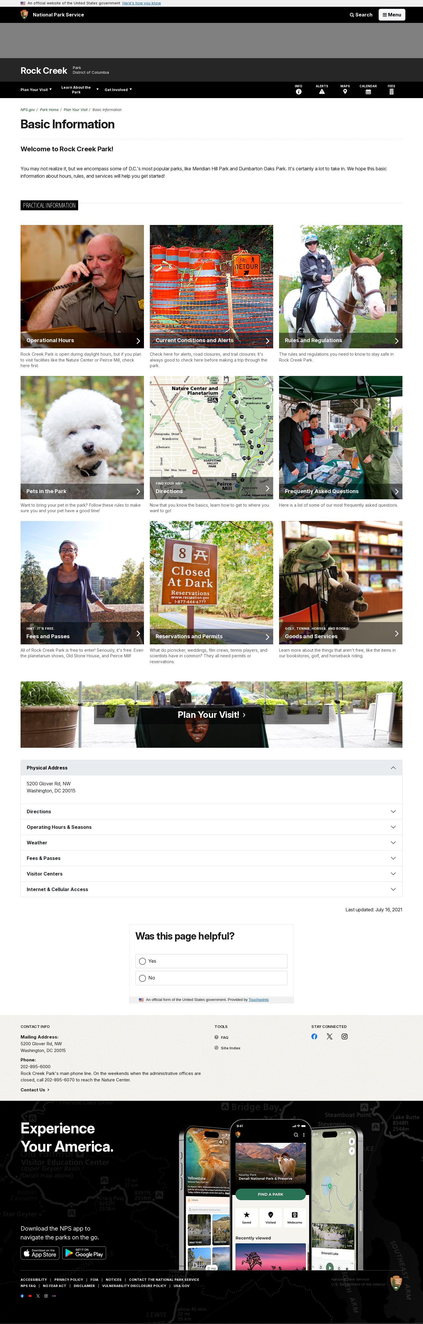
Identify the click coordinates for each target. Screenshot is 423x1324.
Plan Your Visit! (208, 714)
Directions (39, 811)
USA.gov (181, 1286)
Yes (152, 961)
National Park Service (350, 1279)
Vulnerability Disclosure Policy (134, 1286)
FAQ (221, 1037)
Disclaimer (84, 1286)
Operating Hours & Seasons (59, 827)
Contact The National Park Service (164, 1280)
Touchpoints (259, 999)
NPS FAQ (28, 1286)
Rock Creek (44, 71)
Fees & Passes (44, 858)
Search (361, 15)
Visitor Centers (45, 874)
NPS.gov (28, 109)
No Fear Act (54, 1286)
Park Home (49, 109)
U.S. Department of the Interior (358, 1284)
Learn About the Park (80, 89)
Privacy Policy (68, 1280)
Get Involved (118, 90)
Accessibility (34, 1280)
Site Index (227, 1048)
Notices (114, 1280)
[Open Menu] (392, 15)
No (151, 978)
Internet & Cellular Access (57, 889)
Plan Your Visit (36, 90)
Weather (37, 843)
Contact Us (33, 1090)
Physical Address (47, 768)
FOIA (94, 1280)
